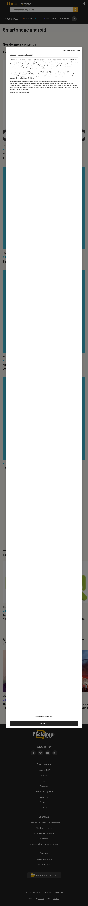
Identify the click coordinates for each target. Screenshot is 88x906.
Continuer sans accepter (71, 50)
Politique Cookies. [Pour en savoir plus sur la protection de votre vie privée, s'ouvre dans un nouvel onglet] (27, 78)
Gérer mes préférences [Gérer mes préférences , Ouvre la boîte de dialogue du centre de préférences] (44, 716)
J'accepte (44, 723)
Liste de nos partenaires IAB (19, 92)
